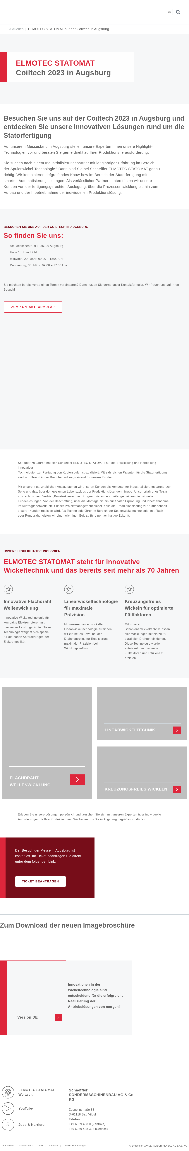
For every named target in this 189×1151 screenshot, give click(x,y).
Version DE (28, 1017)
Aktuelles (16, 29)
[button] (184, 12)
